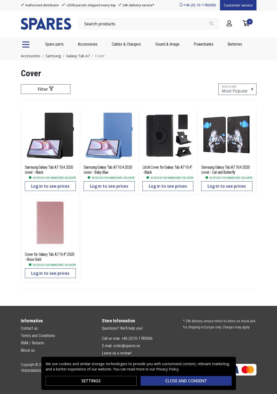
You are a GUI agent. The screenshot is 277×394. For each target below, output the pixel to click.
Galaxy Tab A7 (78, 55)
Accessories (88, 44)
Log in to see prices (50, 186)
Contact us (29, 328)
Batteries (235, 44)
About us (28, 350)
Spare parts (54, 44)
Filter (45, 89)
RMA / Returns (32, 343)
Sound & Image (167, 44)
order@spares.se (126, 345)
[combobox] (149, 24)
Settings (91, 381)
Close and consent (186, 381)
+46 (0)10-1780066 (137, 338)
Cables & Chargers (126, 44)
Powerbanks (203, 44)
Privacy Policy (167, 369)
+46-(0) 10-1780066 (199, 5)
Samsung (53, 55)
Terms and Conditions (38, 335)
